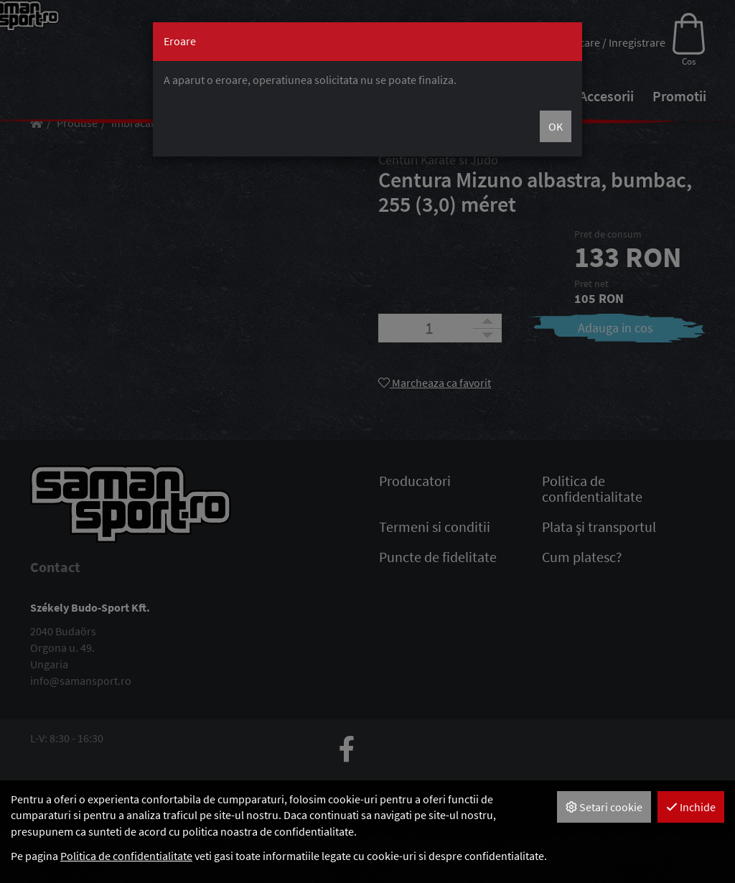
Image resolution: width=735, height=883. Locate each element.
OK (555, 126)
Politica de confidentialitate (126, 856)
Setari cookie (604, 807)
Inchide (691, 807)
